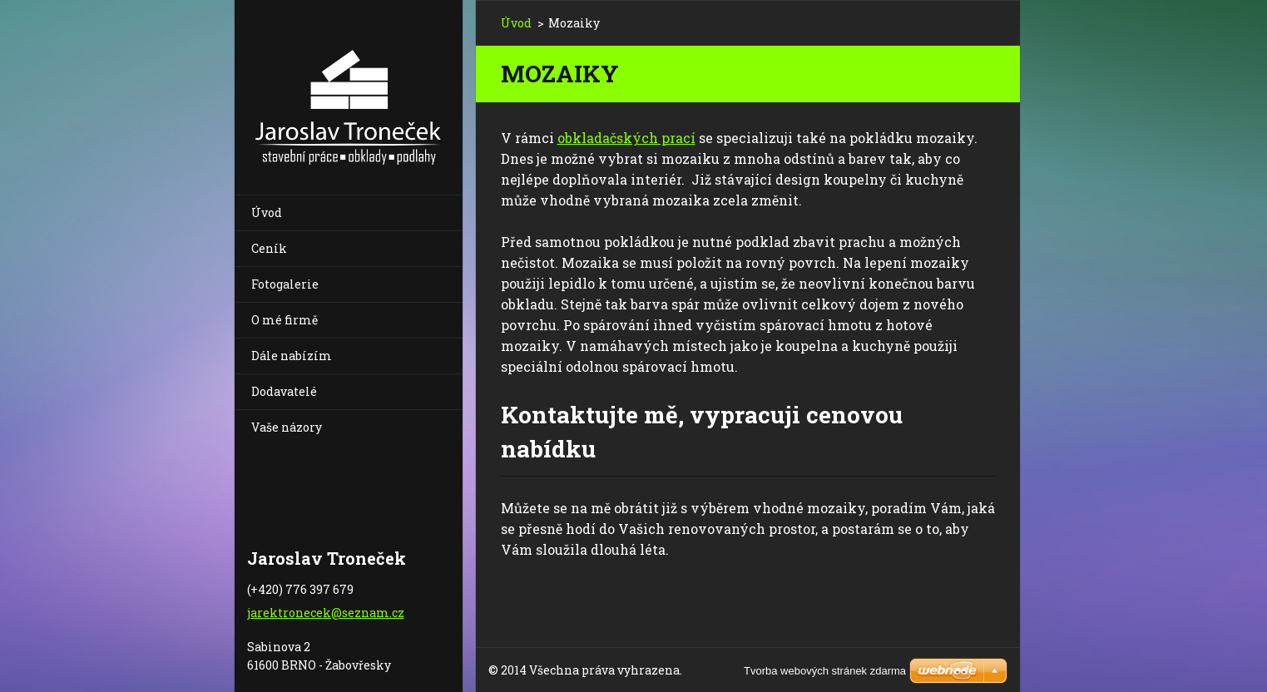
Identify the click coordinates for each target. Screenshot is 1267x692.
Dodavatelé (284, 391)
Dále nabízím (291, 355)
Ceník (269, 248)
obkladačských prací (626, 137)
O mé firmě (284, 320)
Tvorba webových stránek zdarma (825, 671)
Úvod (266, 212)
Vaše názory (286, 427)
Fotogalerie (285, 284)
